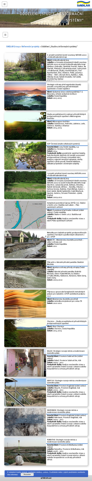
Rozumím (27, 474)
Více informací (12, 474)
